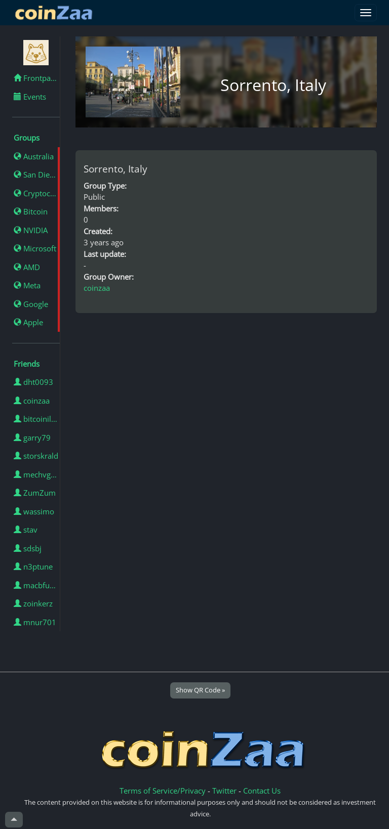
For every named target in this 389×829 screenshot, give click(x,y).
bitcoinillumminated (37, 419)
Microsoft (35, 248)
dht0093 (33, 382)
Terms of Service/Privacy (163, 791)
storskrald (36, 456)
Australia (34, 156)
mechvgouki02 (37, 474)
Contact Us (262, 791)
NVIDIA (31, 230)
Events (30, 97)
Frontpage (36, 78)
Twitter (224, 791)
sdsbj (28, 548)
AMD (27, 267)
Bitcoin (31, 211)
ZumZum (35, 493)
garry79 (32, 437)
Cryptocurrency (37, 193)
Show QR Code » (200, 689)
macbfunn (36, 585)
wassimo (34, 511)
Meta (27, 285)
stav (25, 530)
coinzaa (32, 401)
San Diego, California (37, 174)
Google (31, 304)
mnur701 (35, 622)
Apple (28, 322)
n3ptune (33, 566)
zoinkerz (33, 603)
